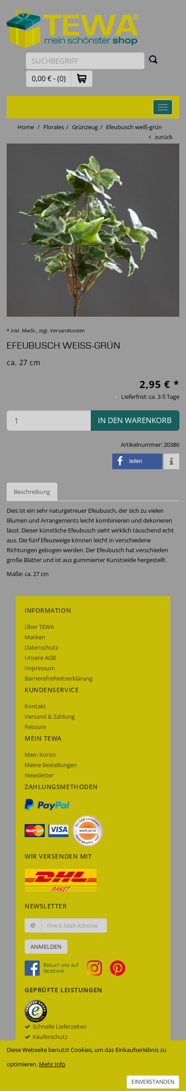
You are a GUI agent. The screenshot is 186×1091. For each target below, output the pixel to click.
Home (25, 127)
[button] (82, 78)
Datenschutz (41, 647)
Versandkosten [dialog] (67, 330)
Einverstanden (152, 1082)
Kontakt (35, 706)
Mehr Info (52, 1064)
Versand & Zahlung (50, 716)
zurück (164, 137)
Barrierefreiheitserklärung (59, 678)
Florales (53, 127)
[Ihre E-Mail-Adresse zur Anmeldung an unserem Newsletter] (74, 925)
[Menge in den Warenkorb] (49, 420)
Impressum (40, 668)
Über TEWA (39, 627)
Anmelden (46, 947)
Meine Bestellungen (51, 765)
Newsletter (39, 775)
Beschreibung (32, 492)
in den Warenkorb (135, 420)
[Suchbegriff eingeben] (85, 60)
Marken (35, 637)
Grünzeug (85, 127)
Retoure (35, 727)
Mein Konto (40, 755)
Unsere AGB (40, 658)
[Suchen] (153, 59)
